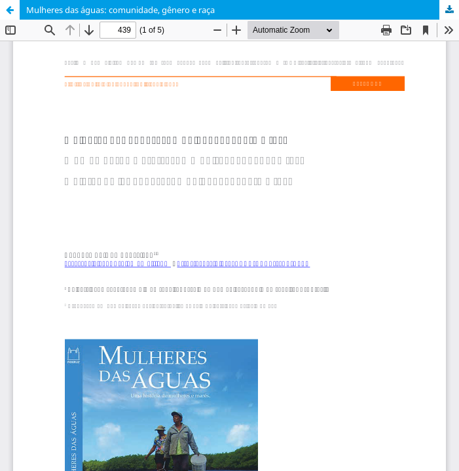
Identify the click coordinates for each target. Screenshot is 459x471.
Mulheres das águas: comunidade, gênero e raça (120, 10)
